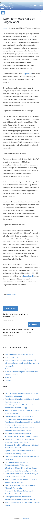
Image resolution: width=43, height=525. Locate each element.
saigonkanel (11, 294)
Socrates (26, 519)
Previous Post (10, 308)
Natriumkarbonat (11, 357)
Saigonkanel (27, 74)
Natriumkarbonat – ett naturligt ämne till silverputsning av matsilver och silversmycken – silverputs (22, 363)
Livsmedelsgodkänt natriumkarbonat (19, 354)
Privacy (8, 377)
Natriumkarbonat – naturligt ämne (18, 369)
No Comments (8, 320)
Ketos (5, 28)
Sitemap (8, 380)
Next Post (33, 324)
